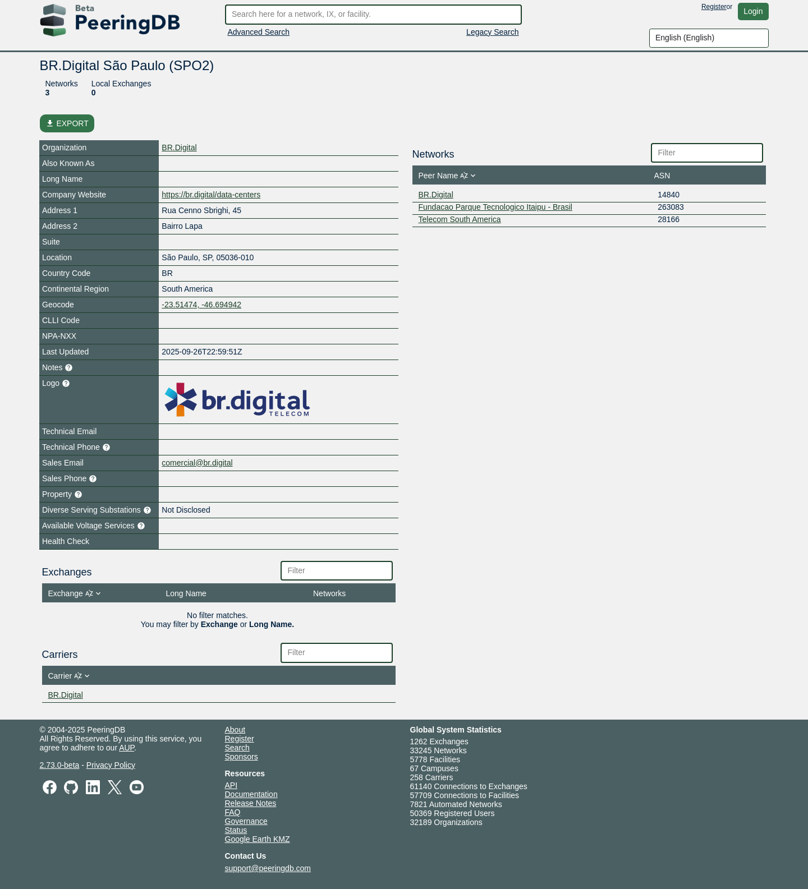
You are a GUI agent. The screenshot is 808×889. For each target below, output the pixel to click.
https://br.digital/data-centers (211, 194)
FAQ (233, 812)
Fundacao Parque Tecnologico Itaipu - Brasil (495, 206)
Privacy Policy (110, 765)
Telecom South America (460, 219)
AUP (126, 747)
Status (236, 830)
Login (753, 11)
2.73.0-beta (60, 765)
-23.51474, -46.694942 (201, 304)
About (235, 729)
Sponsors (241, 756)
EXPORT (67, 123)
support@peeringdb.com (268, 868)
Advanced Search (259, 31)
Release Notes (251, 803)
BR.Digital (179, 147)
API (231, 785)
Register (714, 7)
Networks (61, 83)
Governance (246, 821)
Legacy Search (492, 31)
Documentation (251, 794)
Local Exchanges (121, 83)
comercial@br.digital (197, 462)
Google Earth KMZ (257, 839)
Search (237, 747)
